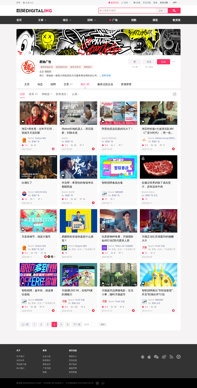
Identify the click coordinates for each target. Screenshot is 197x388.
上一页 (25, 324)
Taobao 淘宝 (40, 138)
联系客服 (73, 372)
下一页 (77, 324)
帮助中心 (73, 356)
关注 (149, 61)
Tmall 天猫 (159, 246)
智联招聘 (119, 192)
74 (153, 145)
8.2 (65, 199)
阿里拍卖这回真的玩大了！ (117, 129)
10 (24, 199)
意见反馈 (73, 360)
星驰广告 (36, 141)
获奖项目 (62, 94)
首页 (19, 20)
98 (33, 306)
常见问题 (147, 2)
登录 (18, 2)
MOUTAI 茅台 (41, 192)
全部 (22, 94)
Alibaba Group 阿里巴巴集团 (168, 138)
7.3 (65, 145)
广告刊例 (47, 368)
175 (34, 253)
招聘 (53, 84)
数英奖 (177, 20)
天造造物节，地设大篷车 (36, 236)
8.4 (65, 306)
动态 (40, 84)
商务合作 (47, 364)
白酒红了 (27, 182)
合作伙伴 (20, 360)
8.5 (145, 145)
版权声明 (73, 368)
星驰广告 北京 (151, 195)
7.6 (25, 145)
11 (162, 145)
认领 (75, 94)
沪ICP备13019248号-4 (53, 383)
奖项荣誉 (126, 84)
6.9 (105, 145)
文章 (68, 84)
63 (73, 199)
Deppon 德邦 (81, 246)
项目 (84, 84)
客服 (155, 2)
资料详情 (106, 75)
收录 (33, 94)
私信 (163, 61)
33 (153, 306)
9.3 (25, 253)
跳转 (103, 324)
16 (43, 253)
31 (33, 145)
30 (73, 145)
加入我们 (20, 368)
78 (113, 306)
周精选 (47, 94)
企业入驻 (47, 356)
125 (74, 306)
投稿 (45, 372)
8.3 (25, 306)
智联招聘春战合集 (112, 182)
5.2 (145, 306)
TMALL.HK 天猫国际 (124, 246)
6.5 (105, 253)
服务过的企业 (105, 84)
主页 (27, 84)
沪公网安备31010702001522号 (79, 383)
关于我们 (20, 356)
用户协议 (73, 364)
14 (82, 199)
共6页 (86, 324)
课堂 (155, 20)
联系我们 (47, 360)
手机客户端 (21, 364)
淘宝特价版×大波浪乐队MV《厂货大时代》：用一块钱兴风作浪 (158, 132)
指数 (133, 20)
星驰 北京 (76, 303)
